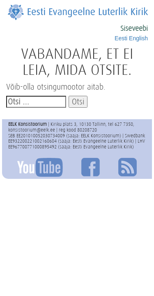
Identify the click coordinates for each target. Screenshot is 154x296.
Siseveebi (134, 28)
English (138, 38)
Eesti (121, 38)
